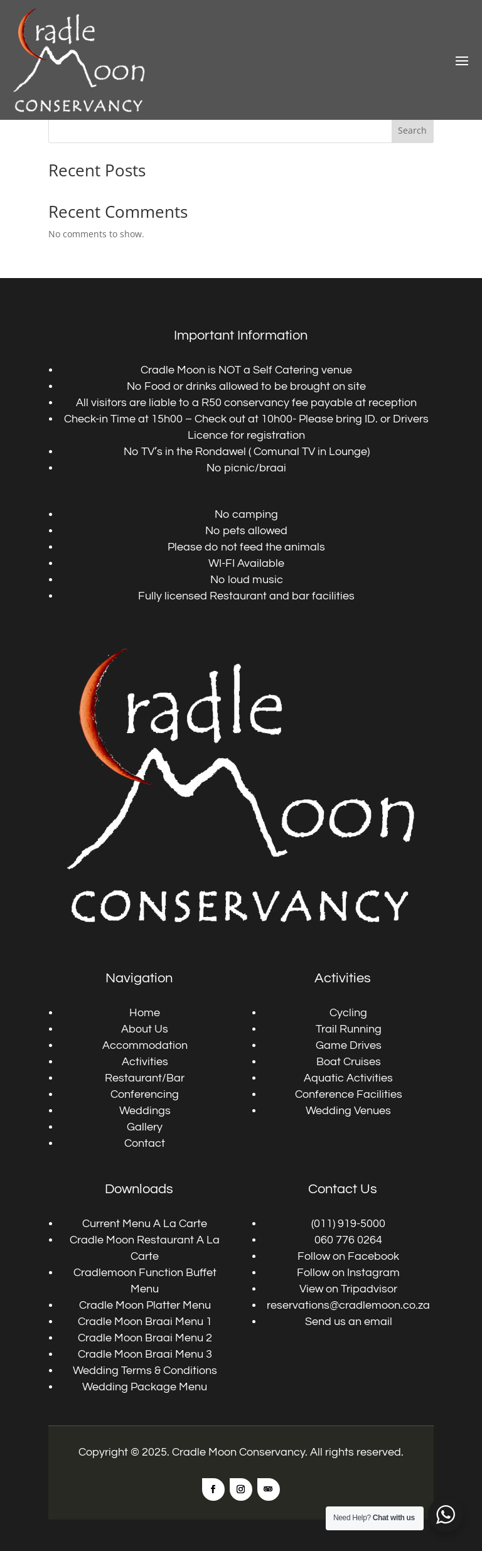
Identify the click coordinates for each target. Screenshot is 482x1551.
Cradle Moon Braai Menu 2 (145, 1338)
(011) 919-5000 (348, 1224)
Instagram (373, 1273)
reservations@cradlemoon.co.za (348, 1305)
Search (412, 130)
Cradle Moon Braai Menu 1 (145, 1322)
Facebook (373, 1256)
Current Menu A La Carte (144, 1224)
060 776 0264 (348, 1240)
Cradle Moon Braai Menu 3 (145, 1354)
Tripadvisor (369, 1289)
